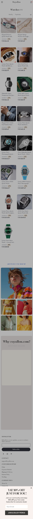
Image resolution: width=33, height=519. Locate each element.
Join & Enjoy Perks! (16, 513)
